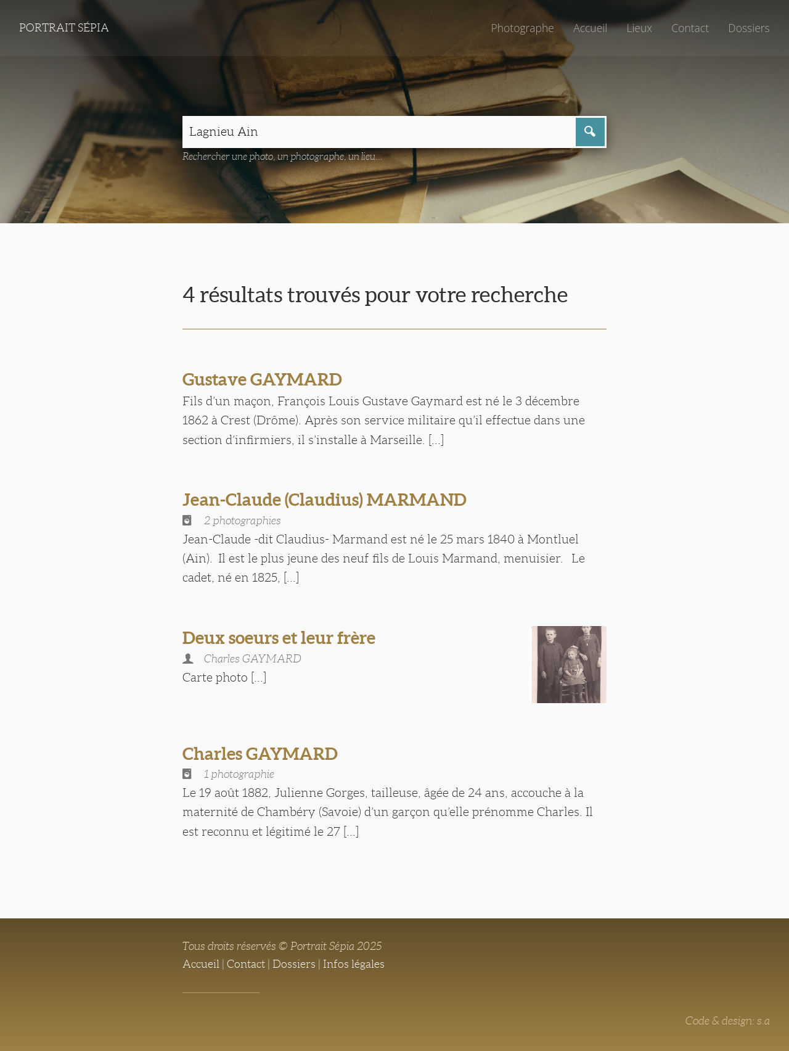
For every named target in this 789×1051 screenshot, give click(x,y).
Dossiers (748, 27)
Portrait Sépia (64, 28)
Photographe (522, 27)
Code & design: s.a (727, 1021)
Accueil (590, 27)
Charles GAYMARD (260, 754)
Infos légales (354, 964)
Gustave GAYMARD (262, 379)
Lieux (639, 27)
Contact (690, 27)
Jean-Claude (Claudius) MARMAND (324, 499)
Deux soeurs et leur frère (278, 638)
